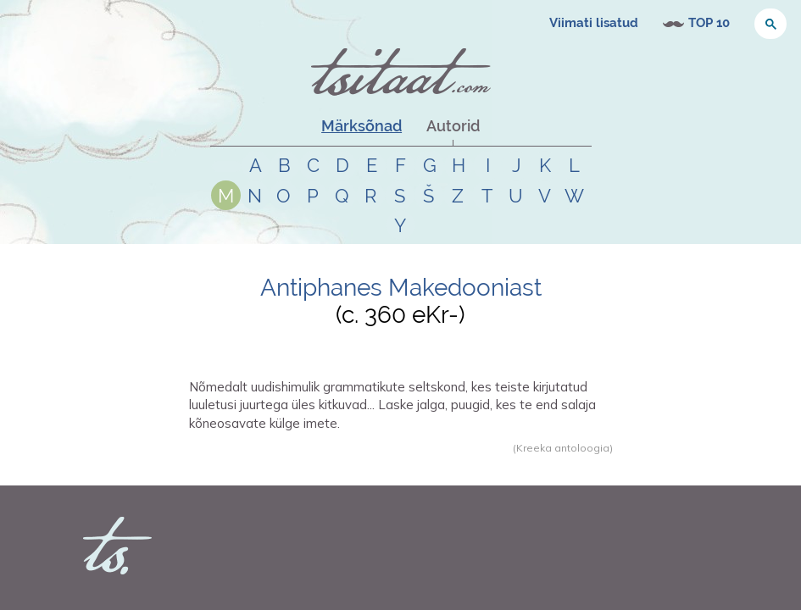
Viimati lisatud (593, 22)
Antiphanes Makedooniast (401, 288)
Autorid (453, 126)
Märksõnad (361, 126)
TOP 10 (709, 22)
